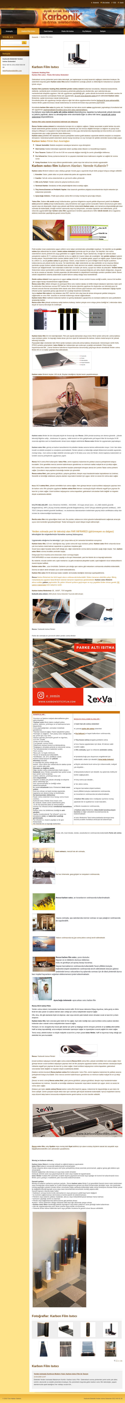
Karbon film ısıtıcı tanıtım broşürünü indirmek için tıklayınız (55, 122)
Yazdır (122, 2)
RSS (114, 2)
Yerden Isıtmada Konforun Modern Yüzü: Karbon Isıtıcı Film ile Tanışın (61, 1374)
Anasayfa (35, 37)
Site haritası (106, 2)
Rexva (34, 1146)
